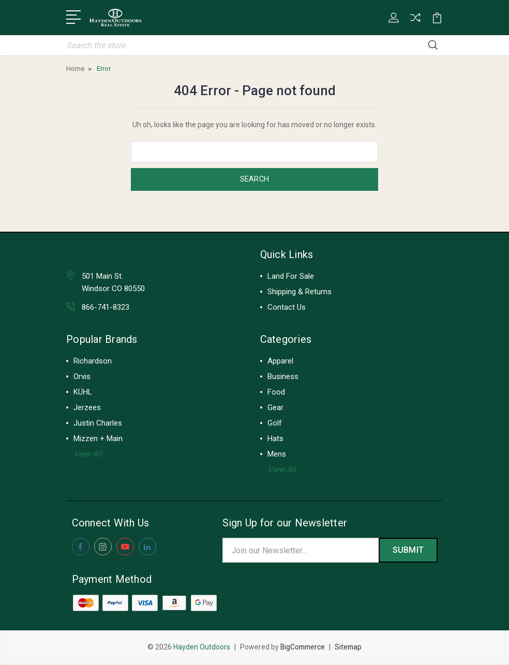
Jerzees (87, 408)
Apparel (280, 361)
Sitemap (350, 648)
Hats (275, 439)
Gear (275, 408)
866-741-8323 (105, 307)
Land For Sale (290, 276)
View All (87, 454)
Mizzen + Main (98, 439)
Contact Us (286, 307)
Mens (276, 454)
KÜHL (82, 392)
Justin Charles (97, 423)
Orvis (82, 377)
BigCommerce (302, 648)
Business (282, 377)
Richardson (92, 361)
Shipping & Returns (299, 292)
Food (276, 392)
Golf (274, 423)
